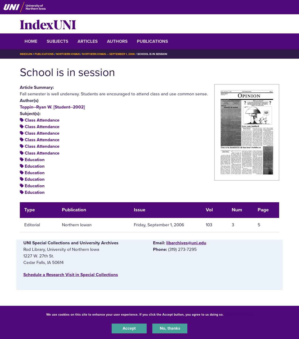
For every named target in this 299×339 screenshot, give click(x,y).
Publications (152, 41)
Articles (88, 41)
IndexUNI (48, 24)
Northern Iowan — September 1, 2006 (112, 54)
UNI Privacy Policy (239, 314)
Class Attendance (42, 120)
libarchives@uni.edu (186, 242)
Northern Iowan (70, 54)
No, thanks (170, 328)
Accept (129, 328)
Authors (117, 41)
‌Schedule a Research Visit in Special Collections (70, 274)
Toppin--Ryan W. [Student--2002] (52, 106)
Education (35, 159)
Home (31, 41)
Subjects (57, 41)
